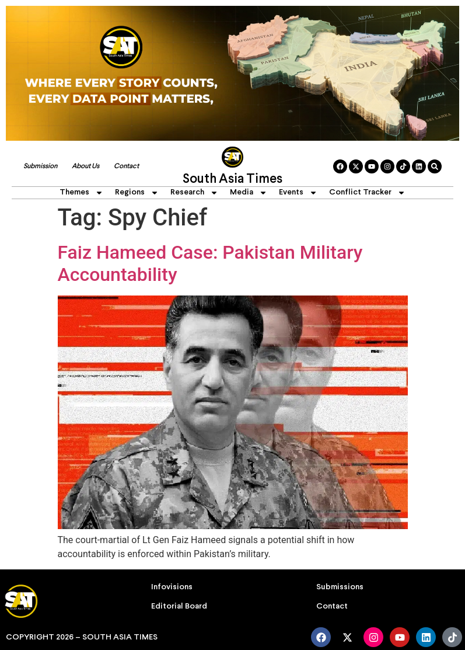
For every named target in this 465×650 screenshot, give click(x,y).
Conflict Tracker (367, 193)
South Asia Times (232, 179)
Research (194, 193)
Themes (81, 193)
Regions (137, 193)
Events (298, 193)
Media (248, 193)
